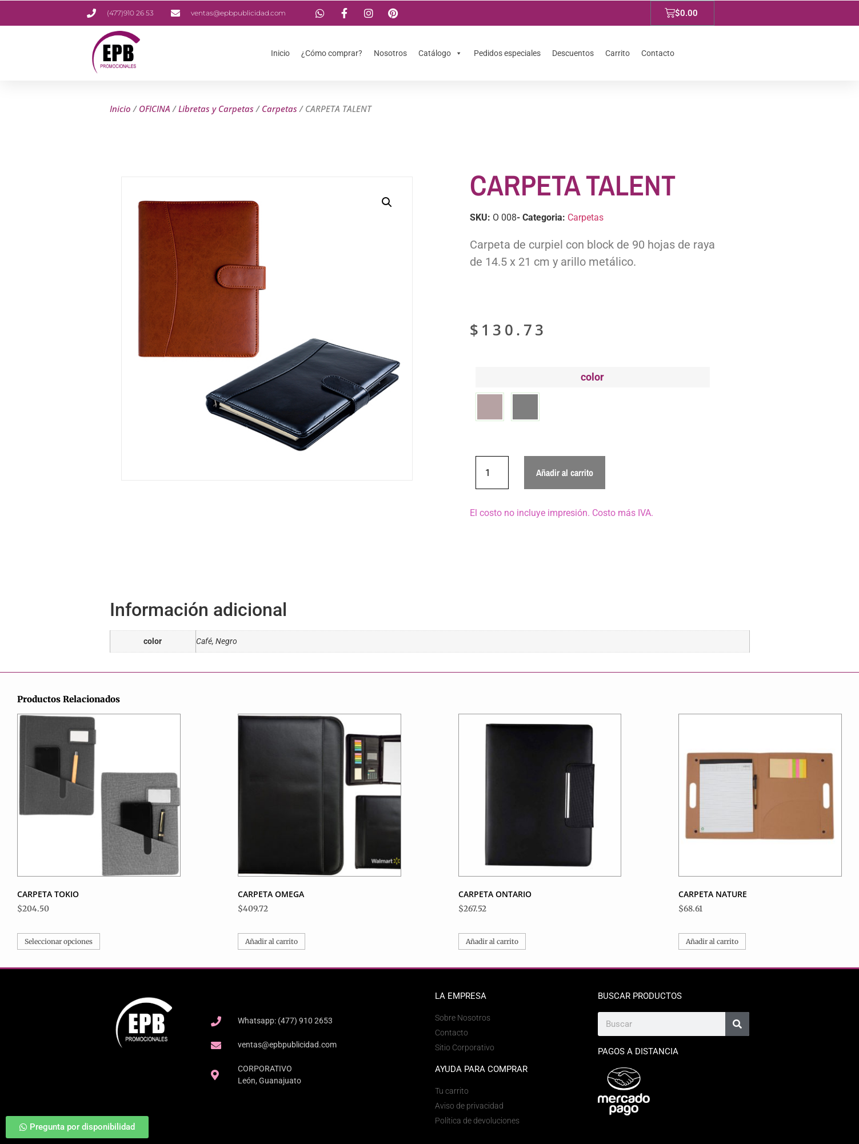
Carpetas (279, 108)
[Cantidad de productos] (492, 472)
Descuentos (573, 53)
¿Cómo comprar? (331, 53)
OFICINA (154, 108)
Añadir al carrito (564, 472)
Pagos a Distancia (638, 1051)
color (592, 377)
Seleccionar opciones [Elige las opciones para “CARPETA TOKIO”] (59, 941)
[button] (387, 202)
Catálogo (440, 53)
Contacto (657, 53)
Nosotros (390, 53)
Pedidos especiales (507, 53)
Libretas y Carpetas (216, 108)
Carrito (617, 53)
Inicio (280, 53)
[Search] (737, 1024)
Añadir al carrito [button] (271, 941)
